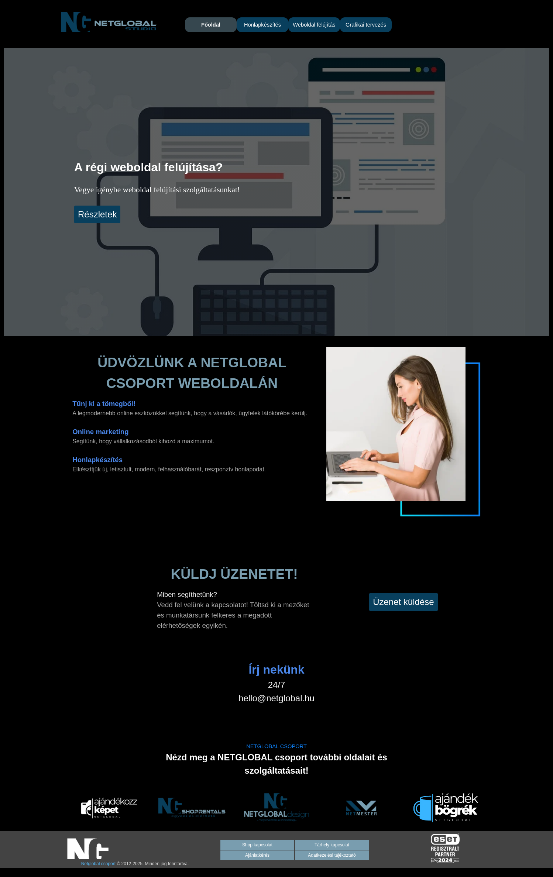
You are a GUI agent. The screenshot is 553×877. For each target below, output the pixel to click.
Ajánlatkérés (257, 855)
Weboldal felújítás (314, 25)
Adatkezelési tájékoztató (332, 855)
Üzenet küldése (403, 602)
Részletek (97, 214)
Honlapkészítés (262, 25)
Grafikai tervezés (366, 25)
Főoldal (210, 25)
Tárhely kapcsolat (332, 844)
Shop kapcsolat (257, 844)
